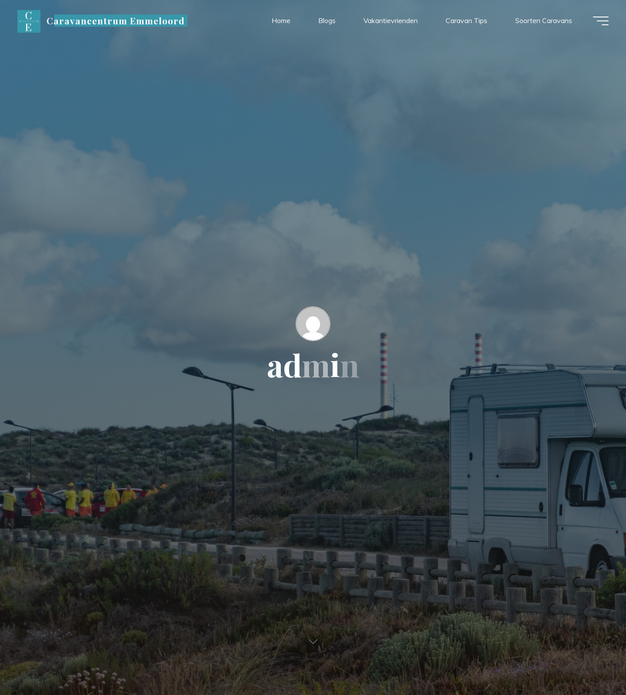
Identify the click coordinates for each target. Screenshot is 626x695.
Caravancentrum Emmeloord (116, 20)
